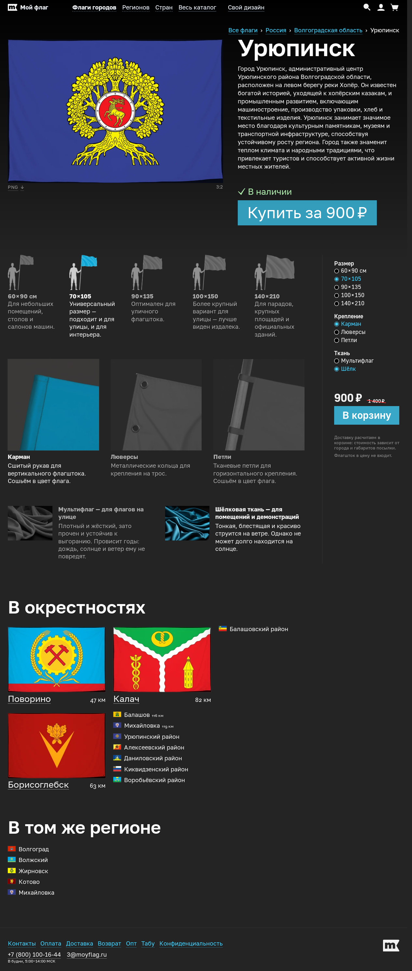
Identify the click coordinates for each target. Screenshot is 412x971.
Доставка (79, 943)
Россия (275, 30)
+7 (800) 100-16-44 (34, 957)
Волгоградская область (328, 30)
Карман (347, 323)
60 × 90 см (350, 270)
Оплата (50, 943)
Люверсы (349, 332)
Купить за (307, 212)
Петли (345, 340)
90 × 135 (347, 287)
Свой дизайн (246, 7)
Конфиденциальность (191, 943)
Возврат (109, 943)
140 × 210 (349, 303)
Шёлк (345, 368)
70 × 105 (347, 278)
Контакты (22, 943)
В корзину (366, 415)
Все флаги (243, 30)
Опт (131, 943)
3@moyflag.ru (87, 954)
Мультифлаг (354, 360)
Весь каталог (197, 7)
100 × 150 (349, 295)
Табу (148, 943)
